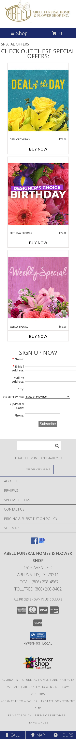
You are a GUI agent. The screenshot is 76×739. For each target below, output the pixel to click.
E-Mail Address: (18, 368)
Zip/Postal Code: (17, 406)
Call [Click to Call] (12, 735)
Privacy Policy (19, 715)
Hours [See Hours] (63, 735)
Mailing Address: (18, 379)
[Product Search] (39, 445)
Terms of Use (38, 722)
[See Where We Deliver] (38, 469)
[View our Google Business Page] (42, 542)
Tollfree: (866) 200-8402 (38, 589)
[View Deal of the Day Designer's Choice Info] (38, 100)
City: (21, 389)
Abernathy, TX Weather (19, 701)
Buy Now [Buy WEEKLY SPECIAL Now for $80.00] (38, 336)
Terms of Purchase (50, 715)
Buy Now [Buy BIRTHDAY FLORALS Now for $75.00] (38, 242)
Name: (18, 359)
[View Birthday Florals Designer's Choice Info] (38, 194)
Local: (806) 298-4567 (38, 582)
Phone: (19, 415)
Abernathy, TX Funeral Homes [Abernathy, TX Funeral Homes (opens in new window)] (25, 679)
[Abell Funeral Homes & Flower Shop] (38, 22)
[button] (38, 636)
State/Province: (13, 397)
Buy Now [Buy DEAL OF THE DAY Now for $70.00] (38, 149)
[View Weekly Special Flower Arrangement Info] (38, 287)
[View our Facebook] (34, 542)
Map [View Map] (38, 735)
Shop (19, 33)
